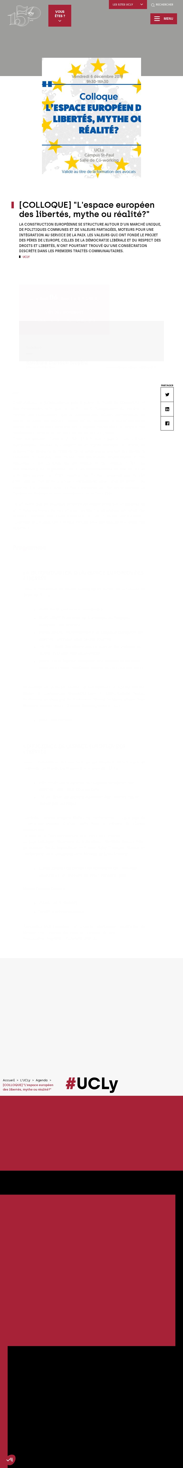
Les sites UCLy (128, 4)
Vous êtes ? (60, 16)
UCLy (26, 257)
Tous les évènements (91, 1437)
